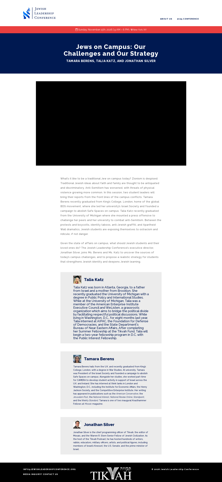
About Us (166, 19)
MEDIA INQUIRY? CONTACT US (40, 474)
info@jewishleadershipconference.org (49, 469)
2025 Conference (188, 19)
